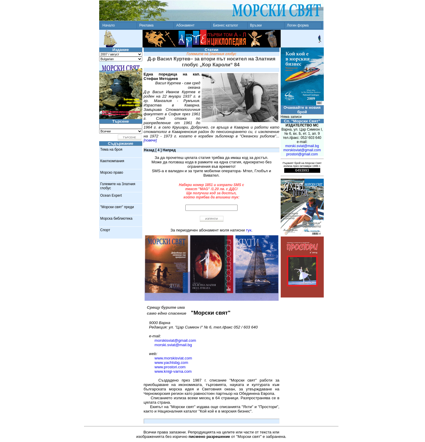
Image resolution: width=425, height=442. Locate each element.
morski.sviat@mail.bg (173, 345)
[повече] (150, 140)
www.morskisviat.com (173, 358)
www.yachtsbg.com (171, 362)
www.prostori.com (170, 367)
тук (248, 230)
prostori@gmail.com (302, 154)
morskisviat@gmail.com (175, 340)
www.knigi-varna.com (173, 371)
